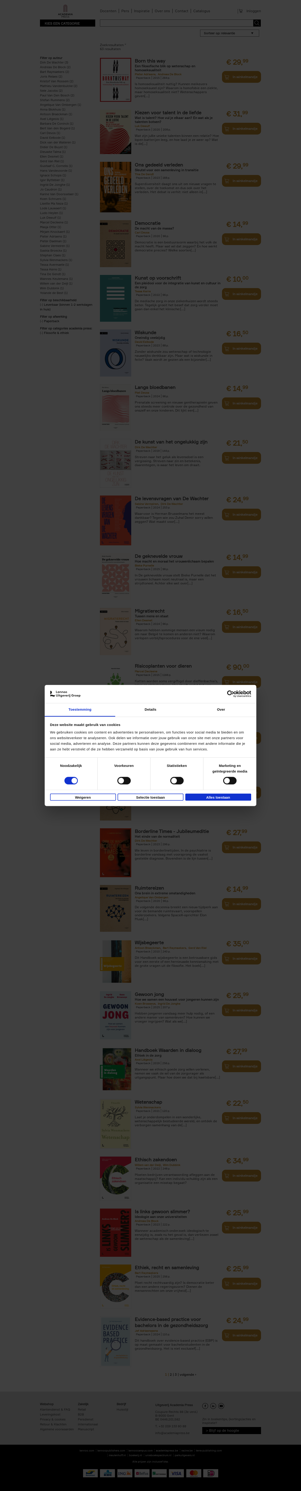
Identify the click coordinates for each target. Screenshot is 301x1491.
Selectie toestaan (150, 797)
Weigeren (83, 797)
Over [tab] (221, 709)
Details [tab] (150, 709)
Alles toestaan (218, 797)
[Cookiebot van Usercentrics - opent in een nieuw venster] (230, 694)
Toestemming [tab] (79, 709)
